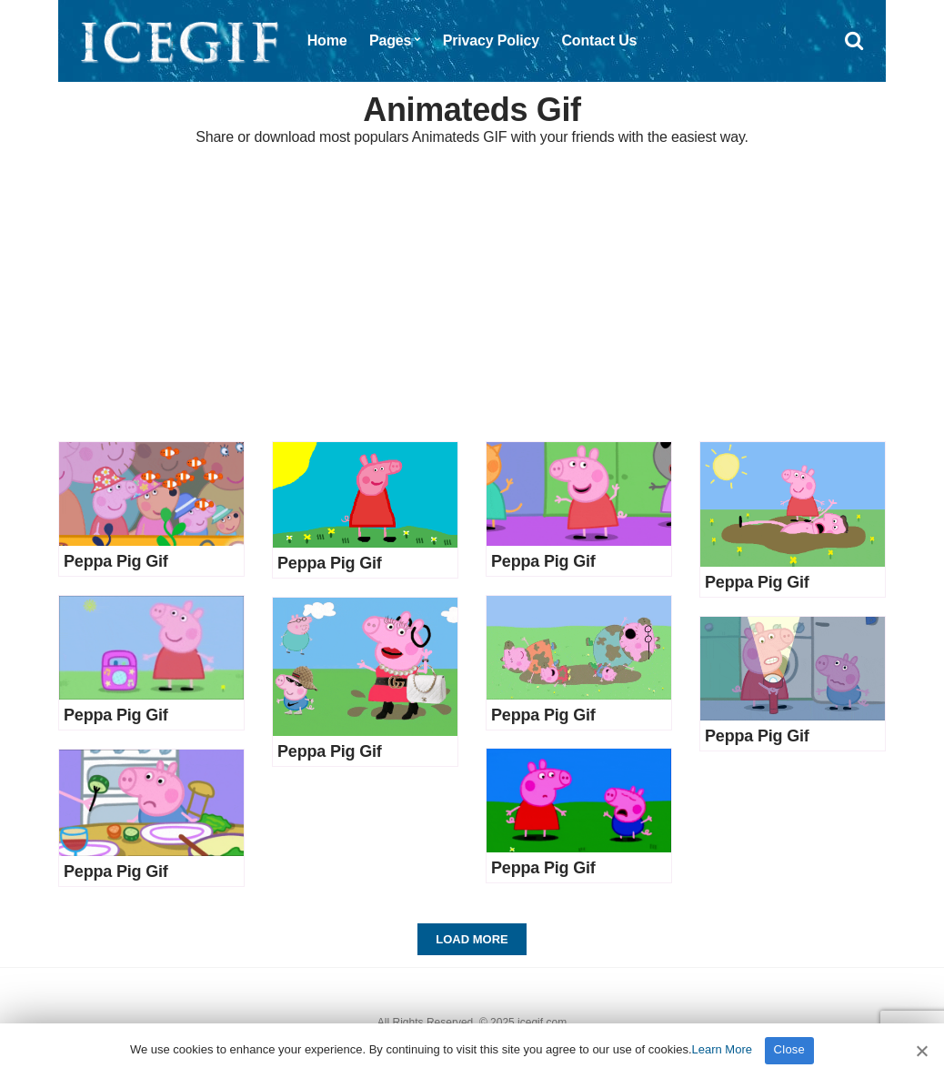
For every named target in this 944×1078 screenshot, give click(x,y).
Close (790, 1049)
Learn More (722, 1049)
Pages (390, 40)
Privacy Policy (491, 40)
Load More (471, 939)
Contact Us (599, 40)
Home (327, 40)
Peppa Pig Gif (116, 561)
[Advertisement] (472, 295)
